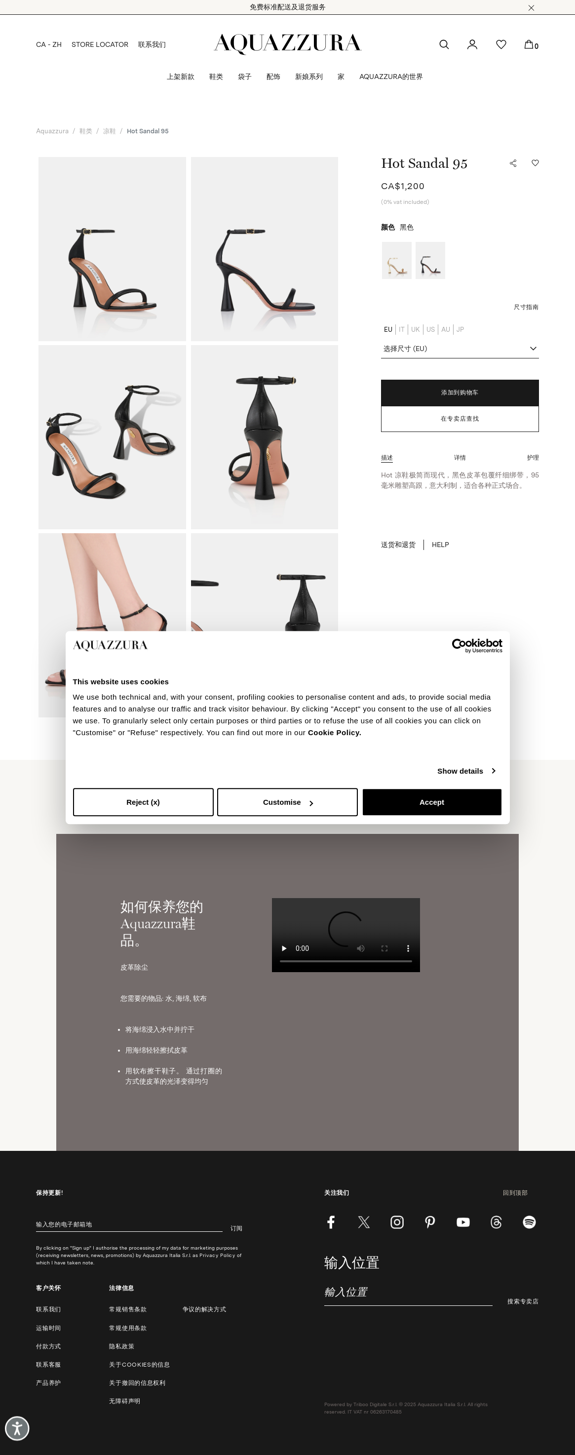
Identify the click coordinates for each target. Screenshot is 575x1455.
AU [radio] (445, 329)
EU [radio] (388, 329)
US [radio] (430, 329)
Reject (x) (143, 802)
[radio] (397, 260)
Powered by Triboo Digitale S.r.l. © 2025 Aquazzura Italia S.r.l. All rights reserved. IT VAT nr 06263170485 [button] (406, 1408)
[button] (531, 8)
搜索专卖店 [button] (523, 1301)
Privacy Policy (217, 1255)
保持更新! (49, 1192)
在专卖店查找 (460, 418)
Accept (432, 802)
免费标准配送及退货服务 (288, 7)
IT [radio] (402, 329)
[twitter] (364, 1222)
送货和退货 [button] (398, 545)
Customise (288, 802)
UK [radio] (415, 329)
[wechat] (529, 1222)
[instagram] (397, 1222)
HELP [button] (440, 545)
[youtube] (463, 1222)
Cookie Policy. (334, 732)
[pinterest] (430, 1222)
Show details (460, 771)
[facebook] (331, 1222)
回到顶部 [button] (521, 1192)
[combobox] (459, 349)
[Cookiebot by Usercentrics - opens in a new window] (459, 645)
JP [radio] (460, 329)
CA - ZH (49, 44)
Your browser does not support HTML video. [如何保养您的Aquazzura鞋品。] (346, 935)
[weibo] (496, 1222)
